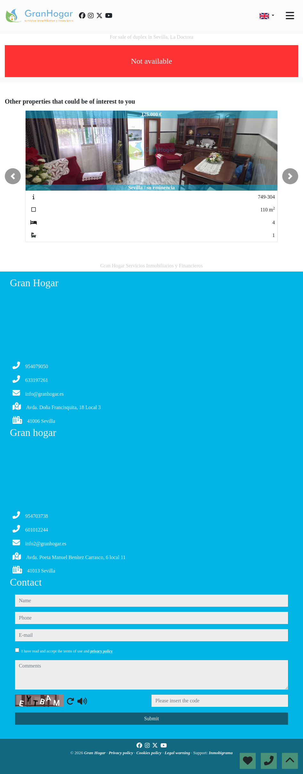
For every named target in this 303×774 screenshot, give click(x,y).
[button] (13, 176)
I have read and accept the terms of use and (67, 651)
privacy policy (101, 651)
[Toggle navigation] (290, 16)
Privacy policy (121, 752)
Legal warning (178, 752)
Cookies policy (149, 752)
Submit (151, 718)
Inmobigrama (221, 752)
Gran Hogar (95, 752)
